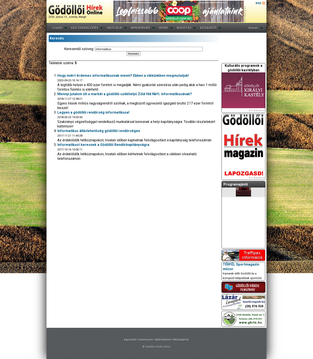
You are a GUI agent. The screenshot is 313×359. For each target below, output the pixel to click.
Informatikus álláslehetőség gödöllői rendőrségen (98, 131)
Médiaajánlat (181, 339)
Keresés (253, 27)
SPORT (163, 27)
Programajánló (235, 184)
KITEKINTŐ (208, 27)
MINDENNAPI (140, 27)
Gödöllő (57, 27)
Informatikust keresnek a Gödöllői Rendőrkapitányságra (103, 145)
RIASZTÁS (184, 27)
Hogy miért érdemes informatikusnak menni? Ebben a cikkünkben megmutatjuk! (123, 75)
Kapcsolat (130, 339)
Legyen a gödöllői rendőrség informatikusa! (93, 112)
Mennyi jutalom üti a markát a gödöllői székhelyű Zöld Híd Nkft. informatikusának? (124, 94)
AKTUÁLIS (114, 27)
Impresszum (145, 339)
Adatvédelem (163, 339)
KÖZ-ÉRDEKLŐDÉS (84, 27)
